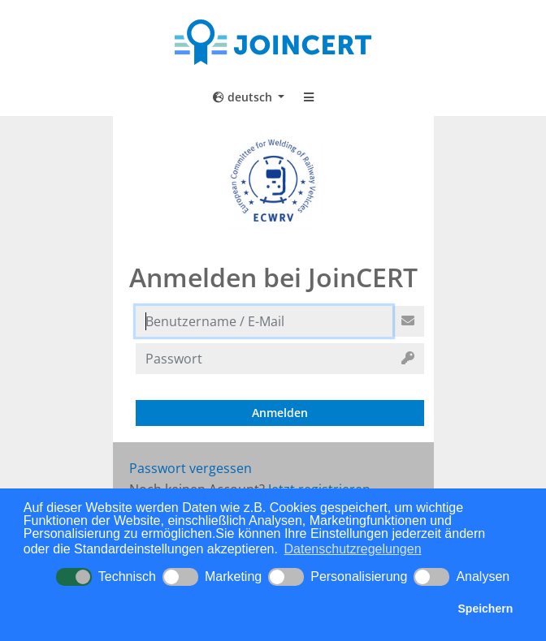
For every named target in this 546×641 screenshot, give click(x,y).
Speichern (486, 608)
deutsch (244, 97)
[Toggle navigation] (308, 97)
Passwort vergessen (190, 468)
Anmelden (280, 412)
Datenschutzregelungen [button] (353, 549)
